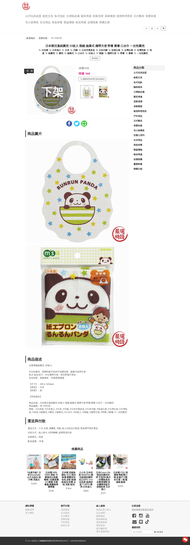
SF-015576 (56, 38)
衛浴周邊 (80, 22)
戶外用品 (138, 116)
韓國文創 (104, 22)
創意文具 (48, 15)
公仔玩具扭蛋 (33, 15)
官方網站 (29, 512)
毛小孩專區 (32, 22)
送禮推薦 (92, 22)
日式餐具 (139, 15)
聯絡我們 (29, 509)
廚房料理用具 (124, 15)
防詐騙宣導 (101, 528)
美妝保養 (57, 22)
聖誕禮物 (69, 22)
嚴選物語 (30, 38)
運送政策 (100, 525)
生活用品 (45, 22)
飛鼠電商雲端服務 (77, 541)
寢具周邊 (86, 15)
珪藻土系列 (139, 135)
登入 (109, 509)
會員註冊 (100, 509)
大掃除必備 (73, 15)
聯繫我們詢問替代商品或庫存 (93, 79)
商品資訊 (95, 58)
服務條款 (100, 516)
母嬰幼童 (151, 15)
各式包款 (59, 15)
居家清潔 (98, 15)
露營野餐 (138, 164)
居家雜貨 (110, 15)
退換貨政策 (101, 522)
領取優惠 (158, 532)
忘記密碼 (100, 512)
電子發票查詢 (102, 531)
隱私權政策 (101, 519)
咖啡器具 (138, 87)
